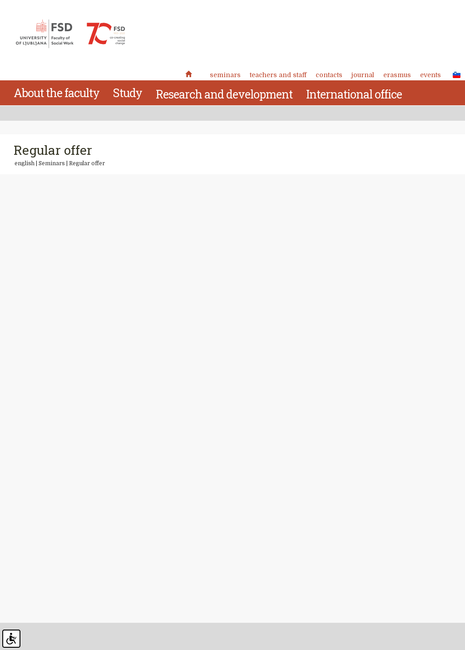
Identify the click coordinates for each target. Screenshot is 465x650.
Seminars (225, 75)
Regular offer (87, 163)
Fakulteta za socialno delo (70, 34)
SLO (454, 74)
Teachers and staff (278, 75)
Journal (362, 75)
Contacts (329, 75)
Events (430, 75)
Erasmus (397, 75)
